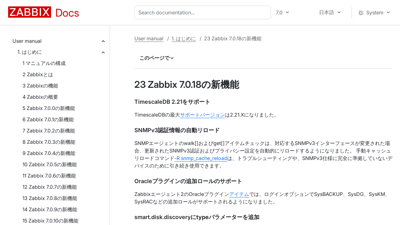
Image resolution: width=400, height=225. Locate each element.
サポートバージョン (202, 115)
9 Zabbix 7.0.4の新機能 (48, 153)
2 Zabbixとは (37, 74)
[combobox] (203, 12)
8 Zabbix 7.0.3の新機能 (48, 142)
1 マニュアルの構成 (44, 63)
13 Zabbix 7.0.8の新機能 (49, 198)
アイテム (239, 194)
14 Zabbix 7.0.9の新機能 (49, 209)
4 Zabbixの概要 (40, 97)
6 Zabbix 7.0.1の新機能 (48, 119)
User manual (27, 41)
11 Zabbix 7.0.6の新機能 (49, 175)
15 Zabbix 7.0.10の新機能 (50, 221)
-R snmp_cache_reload (200, 158)
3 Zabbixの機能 (40, 85)
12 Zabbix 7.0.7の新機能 (49, 187)
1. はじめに (30, 52)
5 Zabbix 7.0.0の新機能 (48, 108)
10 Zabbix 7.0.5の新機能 (49, 164)
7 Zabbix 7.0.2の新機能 (48, 131)
